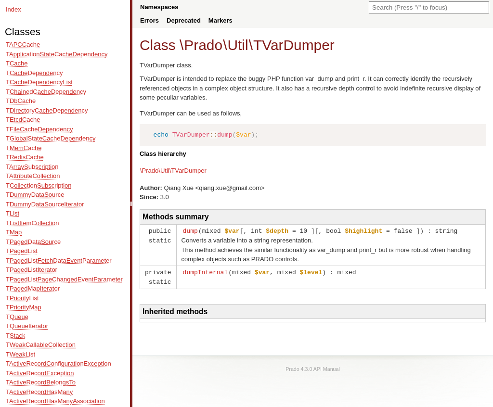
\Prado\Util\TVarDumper (173, 170)
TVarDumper (294, 45)
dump (190, 230)
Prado (203, 45)
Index (13, 9)
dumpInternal (205, 271)
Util (237, 45)
